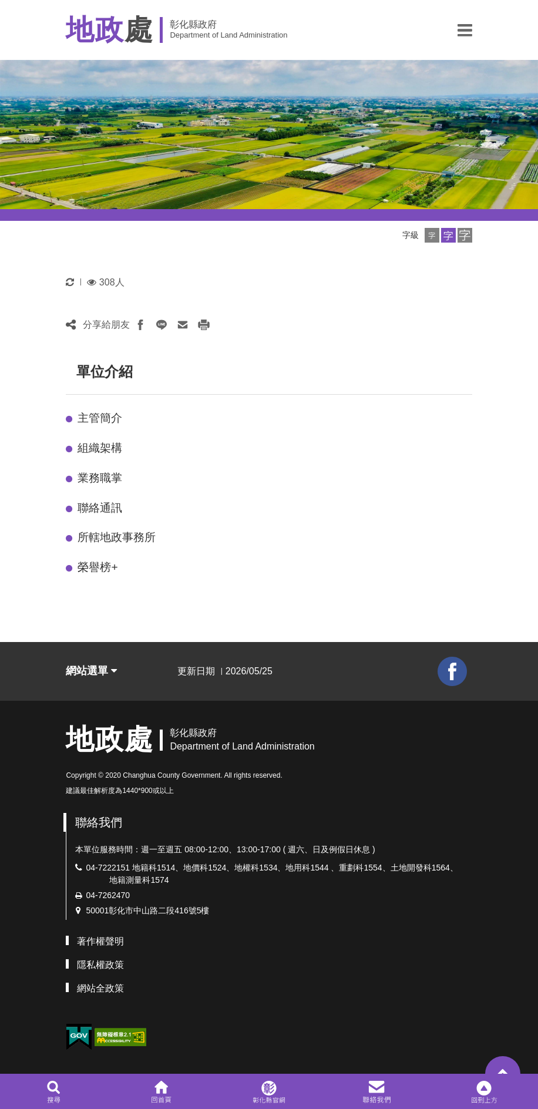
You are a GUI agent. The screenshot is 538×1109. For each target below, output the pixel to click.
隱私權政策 (100, 965)
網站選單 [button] (91, 671)
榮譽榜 (97, 567)
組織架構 (100, 448)
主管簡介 (100, 418)
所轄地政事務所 (117, 537)
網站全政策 (100, 988)
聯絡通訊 (100, 508)
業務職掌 (100, 478)
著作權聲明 (100, 941)
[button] (465, 30)
